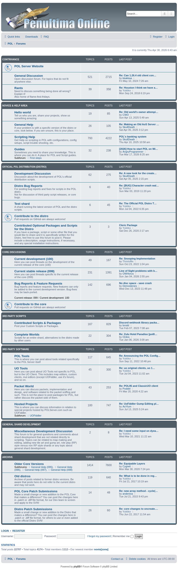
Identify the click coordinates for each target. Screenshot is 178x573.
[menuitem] (29, 36)
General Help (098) (60, 469)
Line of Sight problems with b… (138, 270)
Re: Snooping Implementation (137, 258)
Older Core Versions (29, 464)
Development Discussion (32, 173)
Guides (19, 149)
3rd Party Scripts (14, 316)
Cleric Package (128, 225)
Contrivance (10, 59)
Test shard (22, 203)
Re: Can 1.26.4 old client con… (137, 75)
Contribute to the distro (31, 216)
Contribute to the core (30, 304)
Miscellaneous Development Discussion (43, 431)
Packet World (24, 386)
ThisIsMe (128, 261)
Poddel (126, 388)
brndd (126, 325)
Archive (7, 457)
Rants (18, 88)
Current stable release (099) (34, 271)
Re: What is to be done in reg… (138, 475)
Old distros (22, 476)
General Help (23, 124)
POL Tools (21, 356)
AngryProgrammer (133, 151)
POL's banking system (132, 136)
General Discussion (28, 75)
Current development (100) (33, 259)
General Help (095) (40, 467)
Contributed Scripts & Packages (37, 323)
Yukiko (127, 90)
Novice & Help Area (14, 105)
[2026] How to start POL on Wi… (138, 148)
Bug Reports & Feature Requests (38, 283)
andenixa (128, 493)
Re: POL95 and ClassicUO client (138, 385)
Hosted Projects (26, 404)
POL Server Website (29, 66)
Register (19, 530)
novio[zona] (101, 549)
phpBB (76, 566)
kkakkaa (127, 78)
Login (5, 530)
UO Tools (21, 368)
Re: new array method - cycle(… (138, 491)
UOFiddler (34, 415)
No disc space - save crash (135, 283)
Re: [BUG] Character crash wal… (139, 185)
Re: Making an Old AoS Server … (139, 124)
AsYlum (127, 406)
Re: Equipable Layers (132, 463)
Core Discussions (14, 252)
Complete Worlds (26, 334)
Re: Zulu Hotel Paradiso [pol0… (138, 334)
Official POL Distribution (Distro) (24, 167)
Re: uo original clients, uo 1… (137, 368)
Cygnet (127, 466)
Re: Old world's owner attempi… (138, 112)
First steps (34, 158)
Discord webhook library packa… (139, 322)
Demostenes (130, 286)
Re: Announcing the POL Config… (139, 355)
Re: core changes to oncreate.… (138, 508)
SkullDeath (129, 127)
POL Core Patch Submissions (35, 491)
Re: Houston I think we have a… (138, 87)
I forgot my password (99, 536)
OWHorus (128, 273)
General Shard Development (21, 424)
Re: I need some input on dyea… (139, 430)
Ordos (126, 337)
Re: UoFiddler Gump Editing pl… (139, 403)
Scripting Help (24, 137)
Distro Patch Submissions (33, 509)
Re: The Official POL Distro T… (138, 203)
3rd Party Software (15, 349)
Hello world (22, 112)
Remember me (123, 536)
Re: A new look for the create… (138, 173)
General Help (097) (34, 469)
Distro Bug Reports (28, 186)
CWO (126, 114)
